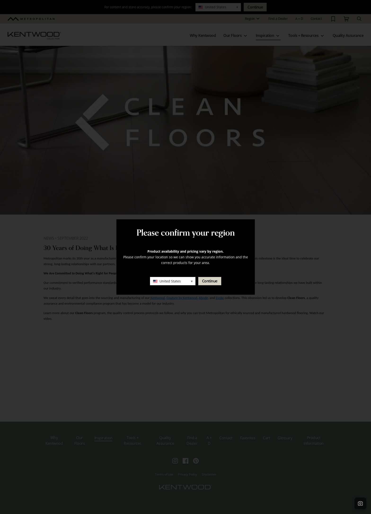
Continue (209, 281)
